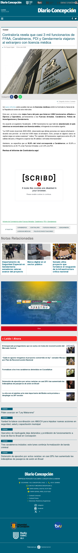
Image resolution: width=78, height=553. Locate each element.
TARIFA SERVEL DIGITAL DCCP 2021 (40, 488)
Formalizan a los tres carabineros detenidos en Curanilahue (27, 370)
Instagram (39, 505)
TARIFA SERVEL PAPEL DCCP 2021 (40, 491)
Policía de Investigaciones (43, 231)
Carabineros (22, 227)
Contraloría (35, 227)
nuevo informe (10, 107)
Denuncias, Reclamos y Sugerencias (39, 501)
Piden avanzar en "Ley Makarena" (17, 412)
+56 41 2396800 (55, 482)
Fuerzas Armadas (49, 227)
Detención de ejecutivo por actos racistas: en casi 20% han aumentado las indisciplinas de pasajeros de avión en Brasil (33, 382)
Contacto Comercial (34, 495)
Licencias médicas (23, 231)
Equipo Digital (10, 47)
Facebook (38, 508)
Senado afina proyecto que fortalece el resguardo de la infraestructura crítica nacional (64, 267)
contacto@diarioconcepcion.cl (40, 485)
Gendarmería (64, 227)
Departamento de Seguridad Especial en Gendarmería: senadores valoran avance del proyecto (13, 267)
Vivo (39, 329)
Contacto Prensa (33, 498)
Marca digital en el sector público (36, 263)
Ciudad (4, 409)
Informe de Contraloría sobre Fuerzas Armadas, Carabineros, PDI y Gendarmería (29, 221)
